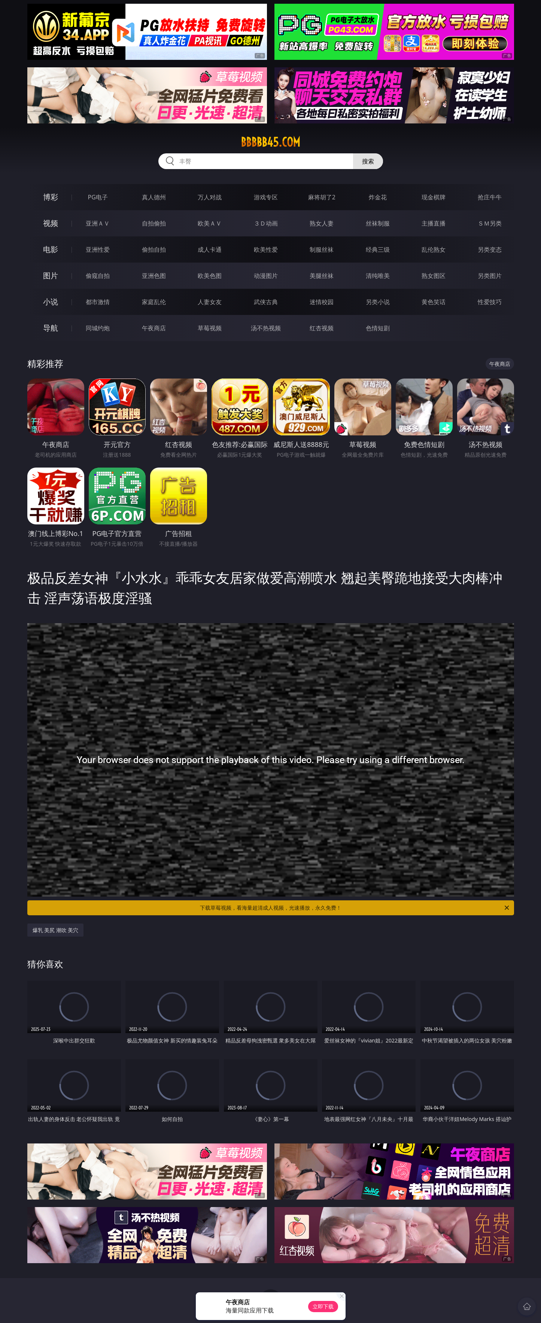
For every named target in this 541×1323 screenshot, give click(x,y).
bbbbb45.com (270, 142)
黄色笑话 (434, 302)
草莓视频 (210, 328)
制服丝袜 (322, 249)
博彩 (50, 197)
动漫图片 (266, 276)
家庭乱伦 (154, 302)
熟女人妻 (322, 223)
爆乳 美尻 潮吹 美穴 (56, 930)
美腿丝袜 (322, 276)
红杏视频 (322, 328)
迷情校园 (322, 302)
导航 (50, 328)
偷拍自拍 (154, 249)
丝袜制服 (378, 223)
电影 (50, 249)
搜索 (368, 161)
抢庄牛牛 (490, 197)
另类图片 (490, 276)
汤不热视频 (266, 328)
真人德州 (154, 197)
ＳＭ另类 (490, 223)
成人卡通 (210, 249)
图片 (50, 275)
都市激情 (98, 302)
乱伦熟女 (434, 249)
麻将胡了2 (321, 197)
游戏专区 (266, 197)
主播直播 (434, 223)
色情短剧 (378, 328)
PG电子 (98, 197)
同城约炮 (98, 328)
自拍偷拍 (154, 223)
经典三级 (378, 249)
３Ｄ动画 (266, 223)
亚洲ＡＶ (98, 223)
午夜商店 (154, 328)
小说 (50, 302)
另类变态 (490, 249)
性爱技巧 (490, 302)
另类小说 (378, 302)
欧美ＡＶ (210, 223)
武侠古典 (266, 302)
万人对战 (210, 197)
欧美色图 (210, 276)
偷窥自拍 (98, 276)
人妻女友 (210, 302)
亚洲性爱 (98, 249)
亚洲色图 (154, 276)
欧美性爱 (266, 249)
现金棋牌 (434, 197)
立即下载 (323, 1306)
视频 (50, 223)
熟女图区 (434, 276)
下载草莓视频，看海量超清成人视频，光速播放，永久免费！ (355, 907)
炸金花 (378, 197)
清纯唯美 (378, 276)
